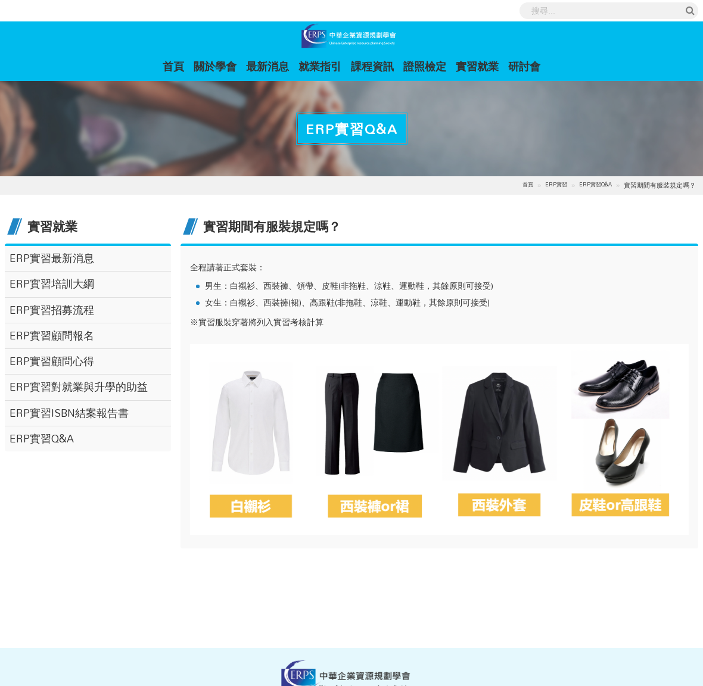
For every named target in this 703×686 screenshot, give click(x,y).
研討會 (524, 66)
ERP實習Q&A (595, 185)
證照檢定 (424, 66)
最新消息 (267, 66)
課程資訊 (372, 66)
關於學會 (215, 66)
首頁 (176, 66)
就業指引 (319, 66)
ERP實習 (556, 185)
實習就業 (477, 66)
